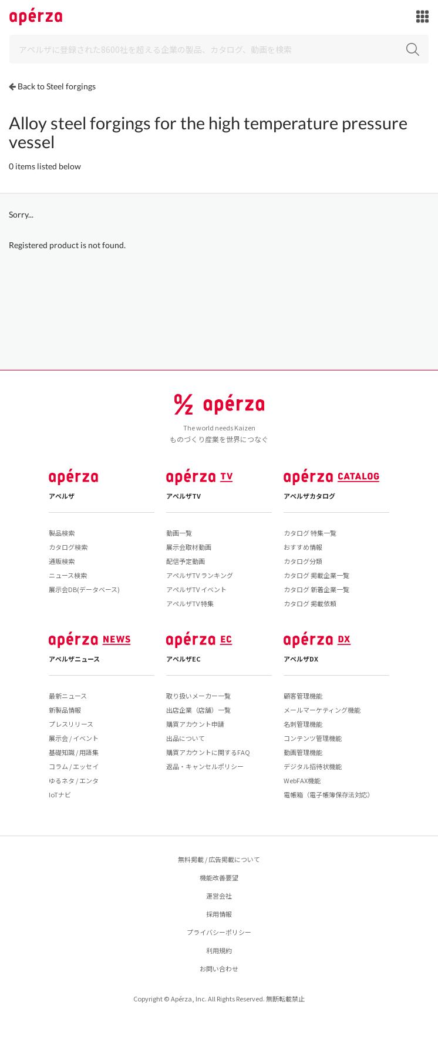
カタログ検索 (68, 547)
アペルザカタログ (309, 495)
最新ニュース (68, 695)
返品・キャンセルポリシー (205, 766)
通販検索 (62, 561)
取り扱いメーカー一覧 (198, 695)
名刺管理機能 (303, 724)
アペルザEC (183, 658)
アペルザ (62, 495)
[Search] (219, 49)
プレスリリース (71, 724)
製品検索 (62, 532)
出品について (185, 738)
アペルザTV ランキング (199, 575)
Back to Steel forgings (57, 86)
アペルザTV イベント (196, 589)
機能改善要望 (219, 877)
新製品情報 (65, 709)
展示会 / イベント (74, 738)
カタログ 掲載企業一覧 (316, 575)
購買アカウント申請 (195, 724)
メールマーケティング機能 (322, 709)
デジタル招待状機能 (313, 766)
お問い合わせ (219, 968)
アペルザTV (183, 495)
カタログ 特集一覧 (310, 532)
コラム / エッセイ (74, 766)
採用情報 (219, 914)
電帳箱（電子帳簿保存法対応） (329, 794)
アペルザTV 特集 (190, 603)
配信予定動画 (185, 561)
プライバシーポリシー (219, 932)
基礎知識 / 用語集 (74, 752)
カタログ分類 (303, 561)
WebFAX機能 (302, 780)
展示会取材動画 (188, 547)
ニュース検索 (68, 575)
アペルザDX (301, 658)
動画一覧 (179, 532)
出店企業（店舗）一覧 (198, 709)
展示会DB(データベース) (84, 589)
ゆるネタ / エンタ (74, 780)
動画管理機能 (303, 752)
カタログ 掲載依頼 (310, 603)
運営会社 (219, 895)
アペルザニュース (74, 658)
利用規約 (219, 950)
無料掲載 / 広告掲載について (219, 859)
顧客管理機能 (303, 695)
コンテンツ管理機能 (313, 738)
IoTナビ (60, 794)
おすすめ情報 (303, 547)
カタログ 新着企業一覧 (316, 589)
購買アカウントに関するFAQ (208, 752)
